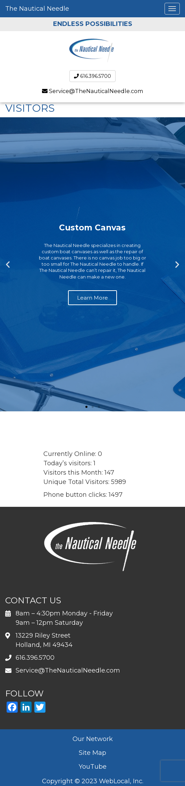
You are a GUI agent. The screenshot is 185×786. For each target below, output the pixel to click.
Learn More (92, 297)
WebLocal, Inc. (121, 781)
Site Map (92, 753)
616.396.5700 (92, 76)
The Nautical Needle (37, 8)
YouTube (93, 766)
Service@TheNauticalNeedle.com (96, 91)
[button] (7, 264)
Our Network (93, 739)
